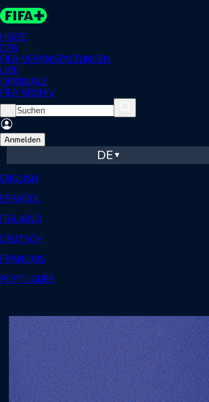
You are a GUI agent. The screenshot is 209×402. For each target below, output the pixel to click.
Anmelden (22, 140)
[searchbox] (65, 110)
